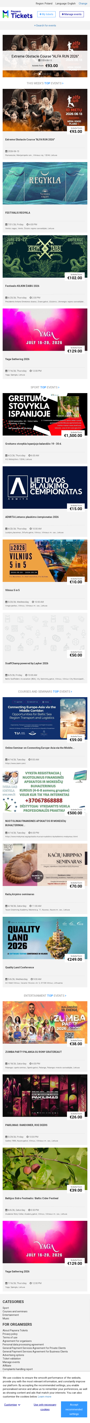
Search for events (45, 25)
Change (83, 3)
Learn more (44, 1396)
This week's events (45, 83)
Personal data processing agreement (23, 1344)
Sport (6, 1308)
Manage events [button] (72, 14)
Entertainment (11, 1315)
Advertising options (13, 1355)
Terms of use (10, 1337)
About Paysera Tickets (15, 1330)
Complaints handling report (18, 1369)
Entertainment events (45, 995)
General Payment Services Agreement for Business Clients (35, 1351)
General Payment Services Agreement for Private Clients (34, 1348)
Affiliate (7, 1365)
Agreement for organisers (17, 1341)
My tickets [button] (46, 14)
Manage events (11, 1362)
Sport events (45, 387)
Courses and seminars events (45, 691)
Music (6, 1318)
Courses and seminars (15, 1311)
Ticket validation (12, 1358)
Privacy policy (10, 1334)
